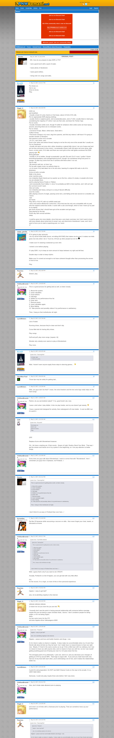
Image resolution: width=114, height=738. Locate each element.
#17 (93, 601)
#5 (93, 283)
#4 (93, 270)
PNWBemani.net (20, 47)
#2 (93, 108)
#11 (93, 419)
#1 (93, 83)
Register (96, 8)
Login (90, 8)
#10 (93, 397)
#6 (93, 318)
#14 (93, 518)
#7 (93, 351)
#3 (93, 231)
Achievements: (20, 99)
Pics (40, 8)
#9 (93, 386)
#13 (93, 477)
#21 (93, 703)
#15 (93, 536)
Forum (22, 8)
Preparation (67, 47)
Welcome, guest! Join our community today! (57, 42)
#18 (93, 626)
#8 (93, 376)
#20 (93, 682)
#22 (93, 719)
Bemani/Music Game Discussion (52, 47)
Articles (35, 8)
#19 (93, 667)
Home (17, 8)
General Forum (37, 47)
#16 (93, 587)
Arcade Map (29, 8)
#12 (93, 455)
